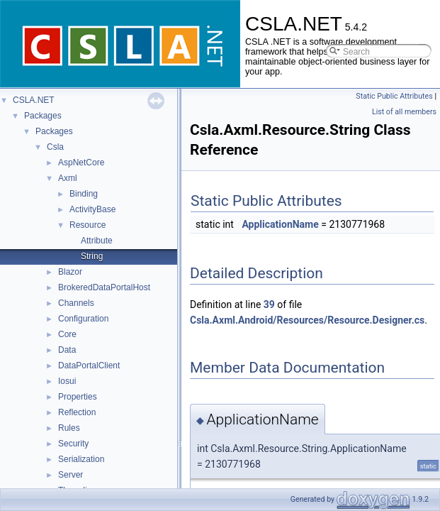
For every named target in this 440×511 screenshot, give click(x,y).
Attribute (97, 241)
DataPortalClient (89, 365)
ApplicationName (280, 224)
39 (269, 304)
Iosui (67, 381)
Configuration (83, 319)
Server (70, 475)
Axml (67, 178)
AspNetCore (81, 162)
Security (73, 444)
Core (67, 334)
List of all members (404, 111)
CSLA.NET (34, 100)
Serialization (81, 459)
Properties (77, 397)
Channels (76, 303)
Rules (69, 428)
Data (67, 350)
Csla (55, 147)
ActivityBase (92, 209)
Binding (83, 194)
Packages (43, 116)
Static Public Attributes (394, 96)
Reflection (77, 412)
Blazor (70, 272)
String (92, 256)
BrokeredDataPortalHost (104, 287)
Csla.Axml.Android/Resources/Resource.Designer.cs (307, 320)
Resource (87, 225)
